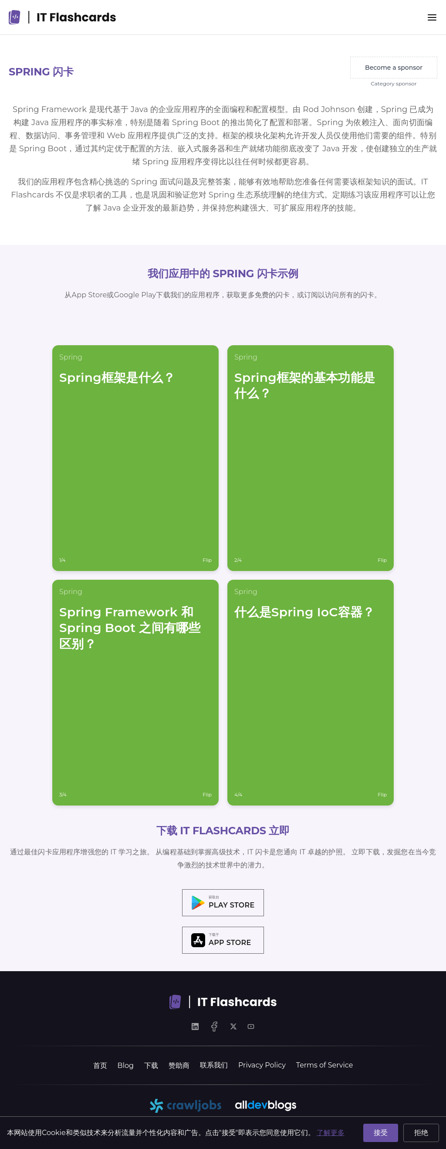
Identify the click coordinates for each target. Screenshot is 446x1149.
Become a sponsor (393, 67)
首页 (100, 1065)
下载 (151, 1065)
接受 (381, 1133)
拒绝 (421, 1133)
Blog (126, 1065)
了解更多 (331, 1133)
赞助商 (179, 1065)
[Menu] (432, 17)
